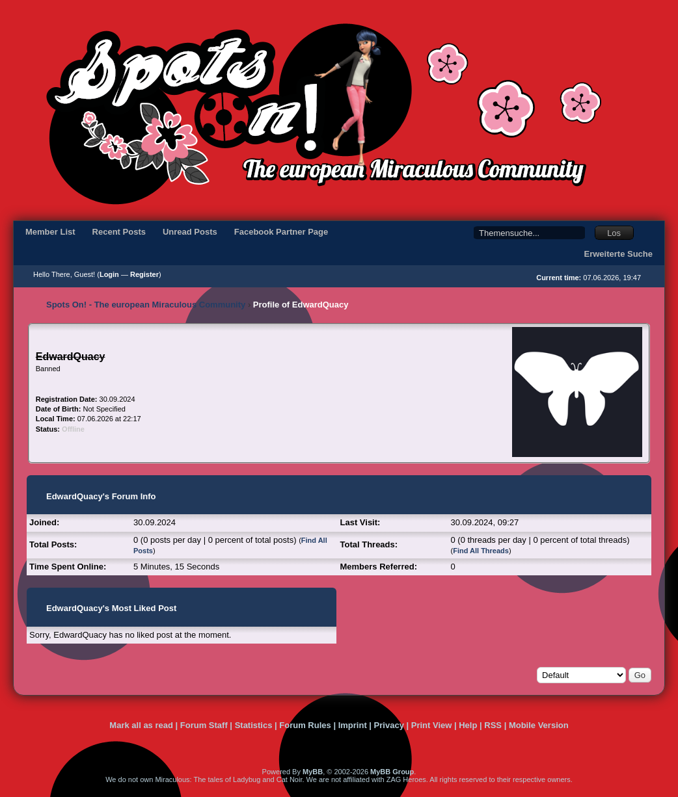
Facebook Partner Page (281, 232)
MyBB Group (392, 772)
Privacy (389, 725)
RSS (493, 725)
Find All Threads (481, 551)
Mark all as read (141, 725)
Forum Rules (305, 725)
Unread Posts (190, 232)
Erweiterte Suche (618, 254)
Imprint (352, 725)
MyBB (313, 772)
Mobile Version (539, 725)
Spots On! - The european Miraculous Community (145, 304)
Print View (431, 725)
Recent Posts (119, 232)
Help (468, 725)
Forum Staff (204, 725)
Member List (50, 232)
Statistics (254, 725)
